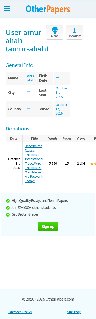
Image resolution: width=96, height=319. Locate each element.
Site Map (74, 311)
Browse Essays (20, 311)
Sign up (48, 226)
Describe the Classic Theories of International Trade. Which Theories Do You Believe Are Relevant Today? (34, 163)
